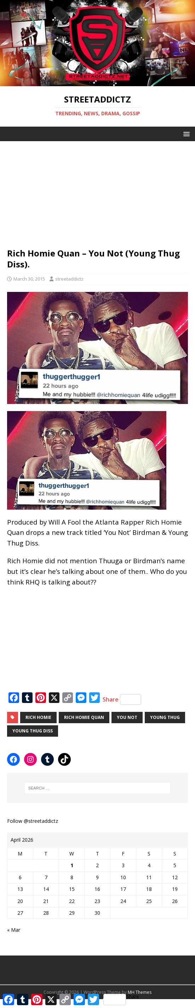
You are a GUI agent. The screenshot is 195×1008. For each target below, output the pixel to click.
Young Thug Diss (32, 731)
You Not (127, 717)
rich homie (38, 717)
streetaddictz (69, 279)
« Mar (13, 929)
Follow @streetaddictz (32, 821)
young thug (165, 717)
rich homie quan (84, 717)
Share (122, 699)
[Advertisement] (97, 190)
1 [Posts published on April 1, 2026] (71, 865)
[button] (185, 133)
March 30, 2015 (29, 279)
